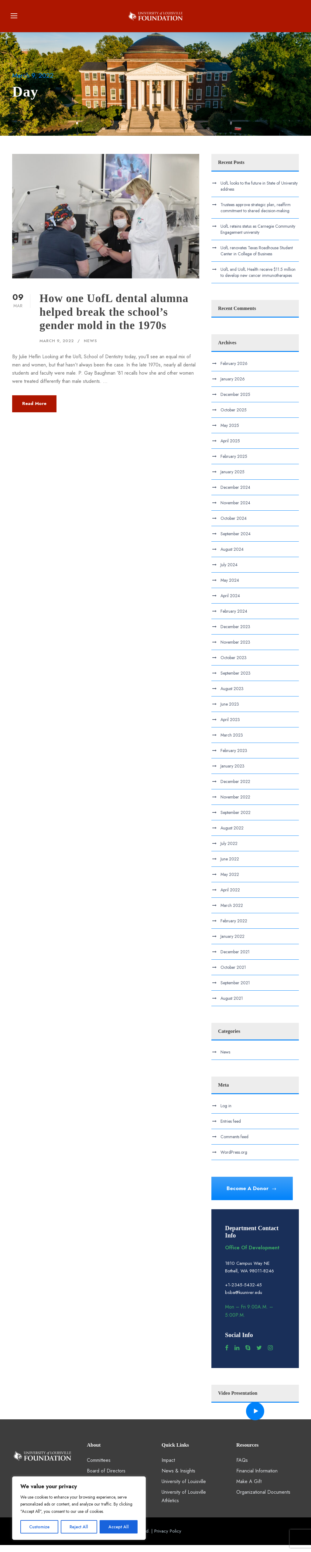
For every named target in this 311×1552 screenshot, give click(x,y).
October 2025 (233, 417)
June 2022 (229, 866)
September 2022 (235, 819)
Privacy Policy (167, 1537)
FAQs (242, 1466)
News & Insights (178, 1477)
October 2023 (233, 664)
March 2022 (231, 912)
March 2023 (231, 742)
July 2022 (229, 850)
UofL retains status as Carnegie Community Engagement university (257, 236)
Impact (168, 1466)
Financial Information (257, 1477)
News (90, 348)
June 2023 (229, 711)
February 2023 (233, 757)
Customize (39, 1527)
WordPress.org (233, 1159)
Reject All (79, 1527)
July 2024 (229, 571)
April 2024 (230, 602)
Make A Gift (248, 1488)
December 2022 (235, 788)
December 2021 (235, 958)
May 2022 (229, 881)
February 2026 (234, 370)
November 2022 (235, 804)
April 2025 (230, 447)
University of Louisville (184, 1488)
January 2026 (232, 386)
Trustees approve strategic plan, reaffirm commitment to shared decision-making (255, 214)
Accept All (118, 1527)
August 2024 (232, 556)
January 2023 (232, 773)
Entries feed (230, 1128)
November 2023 (235, 649)
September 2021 (235, 989)
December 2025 (235, 401)
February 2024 (233, 618)
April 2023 (230, 726)
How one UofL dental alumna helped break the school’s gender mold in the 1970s (114, 318)
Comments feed (234, 1144)
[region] (79, 1508)
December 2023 (235, 633)
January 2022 (232, 943)
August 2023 (232, 695)
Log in (225, 1113)
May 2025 (229, 432)
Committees (99, 1466)
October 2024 (233, 525)
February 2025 (233, 463)
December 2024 (235, 494)
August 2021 (231, 1005)
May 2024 (229, 587)
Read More (34, 410)
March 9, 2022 (56, 348)
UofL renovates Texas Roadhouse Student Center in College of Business (256, 257)
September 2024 (235, 540)
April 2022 (230, 896)
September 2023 (235, 680)
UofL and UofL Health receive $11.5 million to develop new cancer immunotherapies (258, 279)
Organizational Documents (263, 1499)
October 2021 (233, 974)
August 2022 (232, 835)
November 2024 (235, 509)
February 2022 (233, 927)
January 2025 (232, 478)
